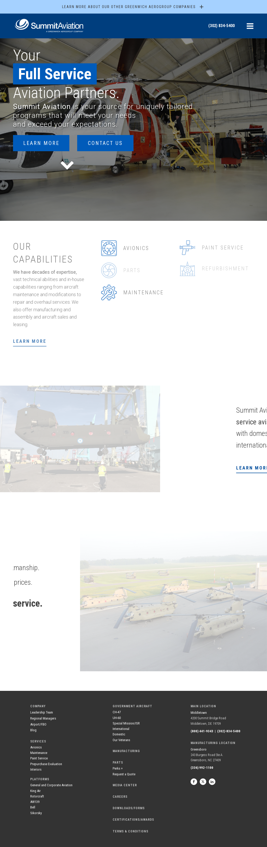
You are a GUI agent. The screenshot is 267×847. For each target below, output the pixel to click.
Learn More (41, 143)
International (121, 729)
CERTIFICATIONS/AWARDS (133, 819)
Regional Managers (43, 718)
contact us (105, 143)
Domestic (119, 734)
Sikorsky (36, 813)
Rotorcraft (37, 796)
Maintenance (38, 753)
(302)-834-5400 (228, 731)
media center (125, 785)
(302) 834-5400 (221, 25)
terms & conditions (130, 831)
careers (120, 797)
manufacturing (126, 751)
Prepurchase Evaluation (46, 764)
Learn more (29, 341)
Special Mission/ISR (126, 723)
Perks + (118, 768)
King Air (35, 791)
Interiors (35, 769)
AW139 (34, 802)
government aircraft (132, 706)
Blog (33, 730)
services (38, 741)
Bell (32, 807)
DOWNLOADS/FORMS (129, 808)
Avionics (36, 747)
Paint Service (39, 758)
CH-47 (117, 712)
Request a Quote (124, 774)
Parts (118, 762)
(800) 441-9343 (202, 731)
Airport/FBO (38, 724)
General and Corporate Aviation (51, 785)
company (38, 706)
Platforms (39, 779)
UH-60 (117, 718)
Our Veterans (121, 740)
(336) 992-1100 (202, 768)
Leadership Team (41, 712)
